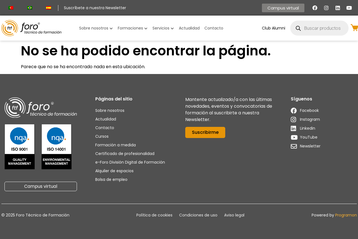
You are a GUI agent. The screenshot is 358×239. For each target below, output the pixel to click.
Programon (346, 215)
